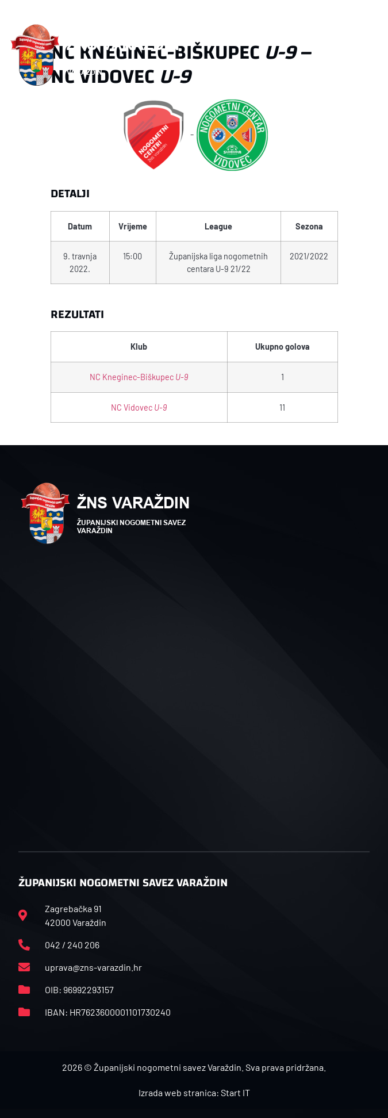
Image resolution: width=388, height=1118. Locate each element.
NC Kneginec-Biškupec (139, 377)
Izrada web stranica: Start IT (194, 1092)
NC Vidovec (139, 407)
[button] (367, 55)
